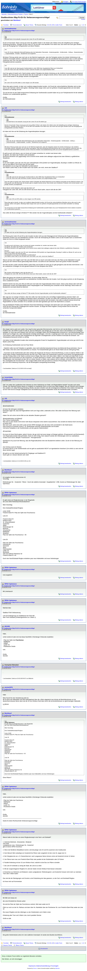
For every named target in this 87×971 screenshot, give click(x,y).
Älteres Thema (20, 945)
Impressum (32, 966)
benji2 (6, 322)
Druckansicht (44, 948)
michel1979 (8, 687)
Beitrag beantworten (65, 101)
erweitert (83, 19)
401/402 (7, 626)
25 (48, 25)
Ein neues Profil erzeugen (79, 1)
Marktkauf (17, 20)
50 (50, 25)
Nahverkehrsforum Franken (15, 14)
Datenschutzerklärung (43, 966)
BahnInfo (57, 968)
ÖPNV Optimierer (10, 492)
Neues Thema (29, 25)
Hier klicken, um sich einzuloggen (12, 959)
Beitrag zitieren (79, 101)
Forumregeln (54, 966)
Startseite (4, 14)
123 (5, 108)
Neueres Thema (7, 945)
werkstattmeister (10, 28)
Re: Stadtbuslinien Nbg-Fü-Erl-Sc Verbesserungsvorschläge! (18, 30)
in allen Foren (58, 25)
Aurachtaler (8, 377)
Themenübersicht (17, 25)
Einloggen (65, 1)
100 (53, 25)
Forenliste (6, 25)
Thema (26, 14)
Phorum (35, 968)
